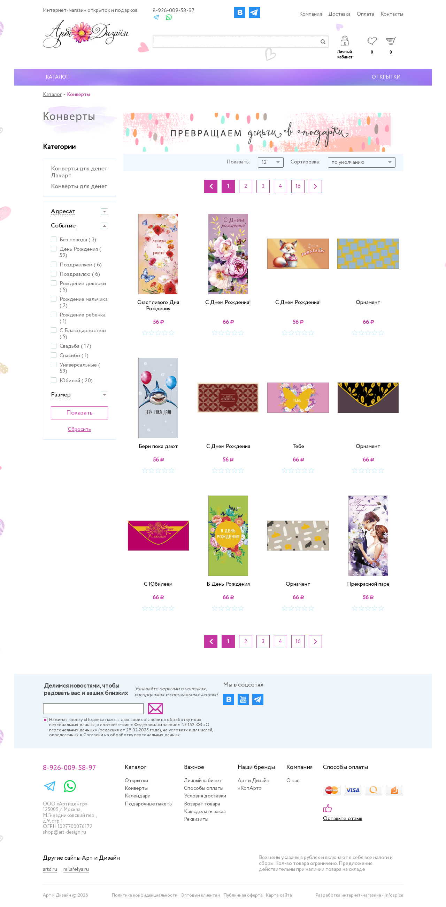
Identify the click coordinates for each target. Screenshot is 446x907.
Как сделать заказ (205, 812)
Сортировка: (306, 162)
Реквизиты (196, 819)
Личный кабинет (345, 47)
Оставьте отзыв (342, 818)
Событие (63, 226)
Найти (323, 41)
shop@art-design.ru (64, 832)
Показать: (238, 162)
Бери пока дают (158, 446)
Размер (61, 395)
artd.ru (50, 870)
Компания (310, 14)
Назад (210, 186)
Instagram (254, 12)
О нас (292, 781)
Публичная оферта (243, 895)
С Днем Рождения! (228, 302)
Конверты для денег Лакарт (79, 172)
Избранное (372, 45)
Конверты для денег (79, 186)
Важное (194, 767)
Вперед (315, 186)
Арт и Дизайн (253, 781)
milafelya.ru (76, 870)
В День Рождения (228, 583)
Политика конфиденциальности (144, 895)
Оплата (365, 14)
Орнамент (368, 302)
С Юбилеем (158, 583)
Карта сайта (279, 895)
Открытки (386, 77)
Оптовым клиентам (200, 895)
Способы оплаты (203, 788)
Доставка (339, 14)
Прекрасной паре (368, 583)
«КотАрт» (250, 788)
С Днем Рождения (228, 446)
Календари (138, 796)
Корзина (390, 45)
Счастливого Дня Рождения (158, 305)
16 (298, 186)
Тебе (298, 446)
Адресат (63, 211)
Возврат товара (202, 804)
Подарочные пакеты (148, 804)
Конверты (136, 788)
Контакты (391, 14)
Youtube (243, 699)
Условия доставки (205, 796)
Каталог (57, 77)
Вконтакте (239, 12)
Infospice (393, 895)
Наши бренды (256, 767)
